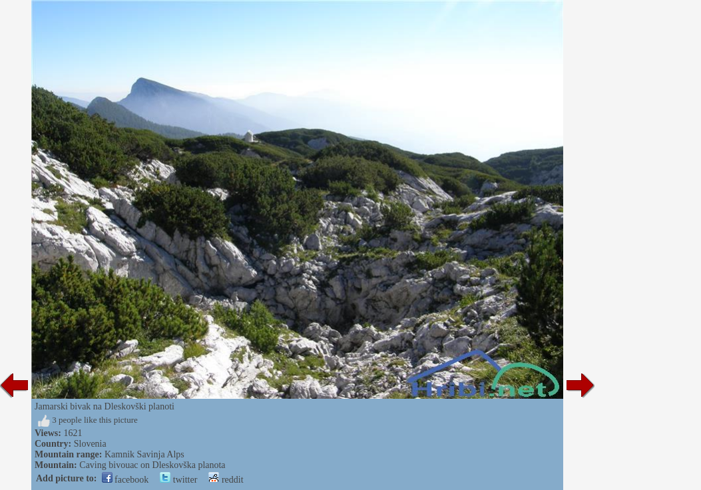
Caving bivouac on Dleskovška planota (152, 465)
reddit (225, 480)
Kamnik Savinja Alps (144, 454)
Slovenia (90, 444)
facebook (125, 480)
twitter (178, 480)
